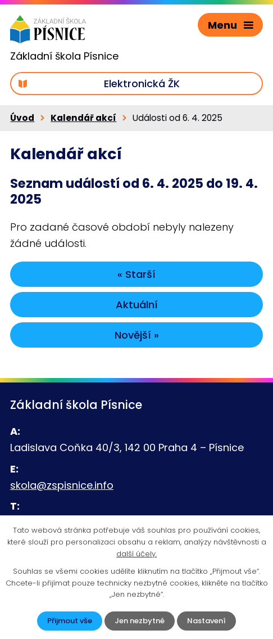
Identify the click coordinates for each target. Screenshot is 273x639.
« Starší (136, 274)
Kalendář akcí (83, 118)
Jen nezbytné (140, 620)
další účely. (136, 553)
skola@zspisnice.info (61, 485)
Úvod (22, 118)
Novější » (137, 335)
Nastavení (206, 620)
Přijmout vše (69, 620)
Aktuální (137, 305)
